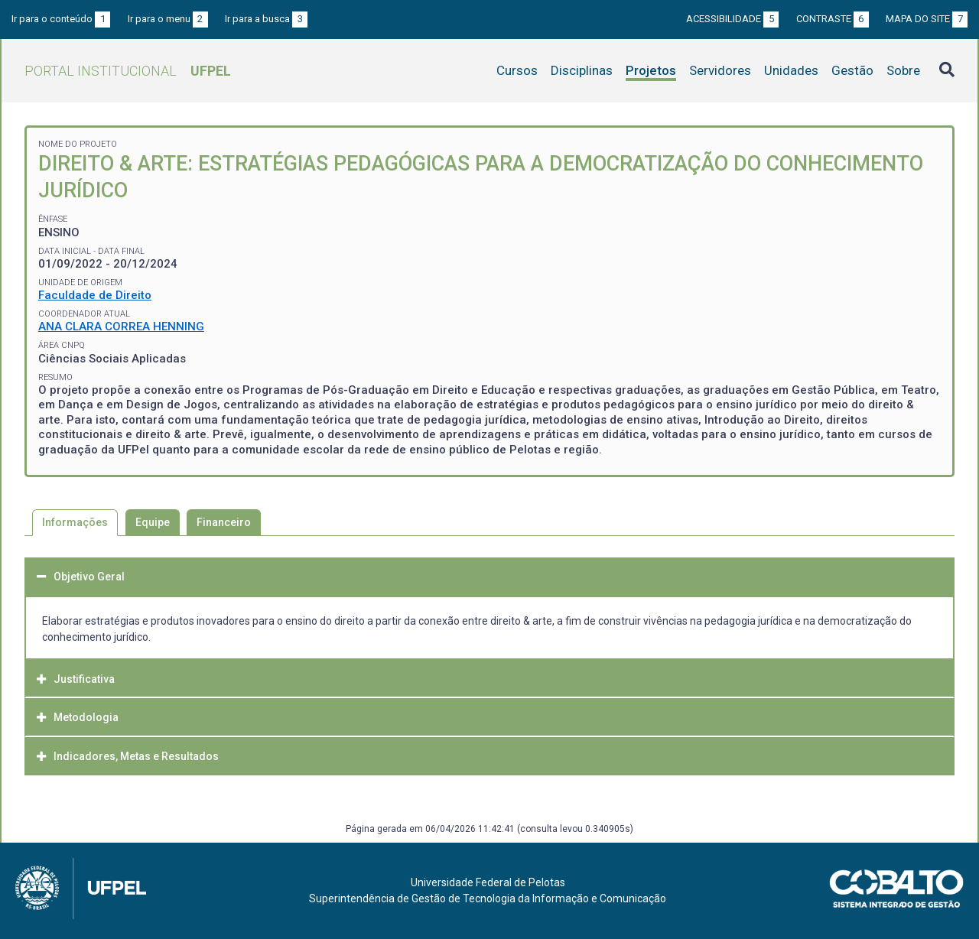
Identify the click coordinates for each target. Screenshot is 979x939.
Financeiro (224, 522)
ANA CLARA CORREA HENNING (121, 326)
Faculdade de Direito (94, 295)
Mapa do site (927, 18)
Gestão (852, 70)
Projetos (651, 70)
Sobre (903, 70)
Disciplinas (582, 70)
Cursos (517, 70)
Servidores (720, 70)
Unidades (791, 70)
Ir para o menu (168, 18)
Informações (75, 522)
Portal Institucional (127, 71)
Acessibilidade (732, 18)
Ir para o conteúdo (60, 18)
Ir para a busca (266, 18)
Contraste (832, 18)
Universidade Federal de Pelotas (488, 882)
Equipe (152, 522)
